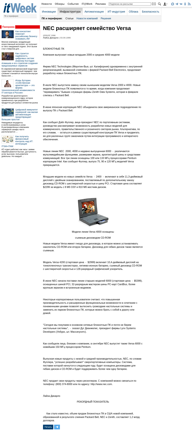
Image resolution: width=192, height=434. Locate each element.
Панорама (8, 27)
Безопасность (150, 11)
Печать (48, 427)
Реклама (100, 4)
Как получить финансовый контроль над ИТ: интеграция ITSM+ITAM (17, 141)
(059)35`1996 (49, 35)
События (73, 4)
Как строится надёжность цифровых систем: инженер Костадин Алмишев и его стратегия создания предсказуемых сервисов (20, 59)
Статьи (69, 18)
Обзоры (60, 4)
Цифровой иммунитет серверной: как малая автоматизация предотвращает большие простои (20, 114)
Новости (46, 4)
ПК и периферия (11, 16)
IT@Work (87, 4)
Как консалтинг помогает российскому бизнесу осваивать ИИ (26, 35)
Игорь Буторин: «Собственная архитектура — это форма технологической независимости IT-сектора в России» (18, 86)
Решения (106, 18)
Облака (133, 11)
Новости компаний (87, 18)
